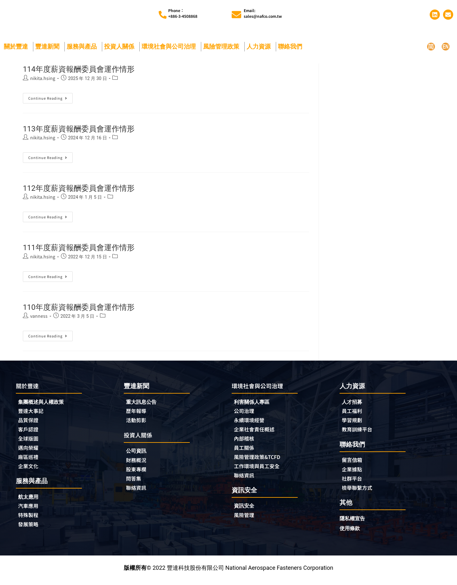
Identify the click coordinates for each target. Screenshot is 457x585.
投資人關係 (120, 48)
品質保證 (29, 423)
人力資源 (260, 48)
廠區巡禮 (29, 461)
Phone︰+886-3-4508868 (182, 14)
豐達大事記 (32, 414)
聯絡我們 (291, 48)
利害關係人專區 (254, 404)
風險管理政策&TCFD (260, 461)
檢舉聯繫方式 (359, 492)
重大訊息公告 (143, 404)
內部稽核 (245, 442)
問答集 (134, 483)
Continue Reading (49, 98)
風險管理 (245, 521)
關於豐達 (17, 48)
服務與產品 (83, 48)
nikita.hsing (42, 79)
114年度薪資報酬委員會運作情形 (88, 70)
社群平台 (353, 483)
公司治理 (247, 414)
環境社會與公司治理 (170, 48)
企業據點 (353, 473)
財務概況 (139, 464)
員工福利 (353, 413)
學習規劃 (353, 423)
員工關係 (245, 452)
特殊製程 (29, 521)
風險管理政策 (222, 48)
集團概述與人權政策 (44, 404)
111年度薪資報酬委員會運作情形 (88, 249)
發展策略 (29, 531)
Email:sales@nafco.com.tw (263, 14)
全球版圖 (29, 442)
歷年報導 (137, 413)
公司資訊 (139, 454)
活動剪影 (137, 423)
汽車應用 (31, 512)
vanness (39, 318)
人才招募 (353, 404)
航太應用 (31, 502)
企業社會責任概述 (257, 433)
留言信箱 (353, 463)
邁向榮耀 (29, 452)
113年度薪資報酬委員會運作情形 (88, 130)
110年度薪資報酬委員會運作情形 (88, 308)
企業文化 (29, 471)
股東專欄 (139, 473)
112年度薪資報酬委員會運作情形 (88, 189)
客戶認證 (29, 433)
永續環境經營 (251, 423)
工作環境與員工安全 (259, 471)
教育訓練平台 (359, 433)
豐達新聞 (49, 48)
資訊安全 (245, 511)
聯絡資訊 (137, 493)
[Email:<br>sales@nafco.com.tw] (236, 15)
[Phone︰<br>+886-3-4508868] (163, 16)
